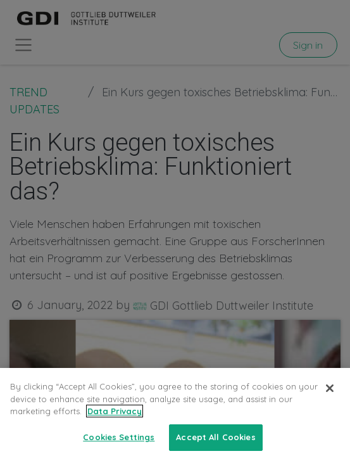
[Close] (330, 396)
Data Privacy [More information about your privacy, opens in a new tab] (114, 419)
